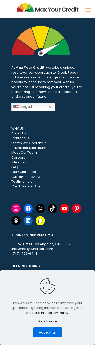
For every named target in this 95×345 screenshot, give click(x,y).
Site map (18, 162)
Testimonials (21, 181)
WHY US (17, 128)
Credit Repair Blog (26, 186)
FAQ (14, 167)
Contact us (20, 138)
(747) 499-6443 (24, 253)
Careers (18, 157)
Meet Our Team (24, 152)
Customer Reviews (26, 176)
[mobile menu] (88, 10)
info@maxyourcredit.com (32, 248)
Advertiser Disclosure (28, 147)
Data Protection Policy (50, 312)
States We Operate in (29, 143)
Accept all (47, 332)
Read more (47, 321)
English (23, 107)
